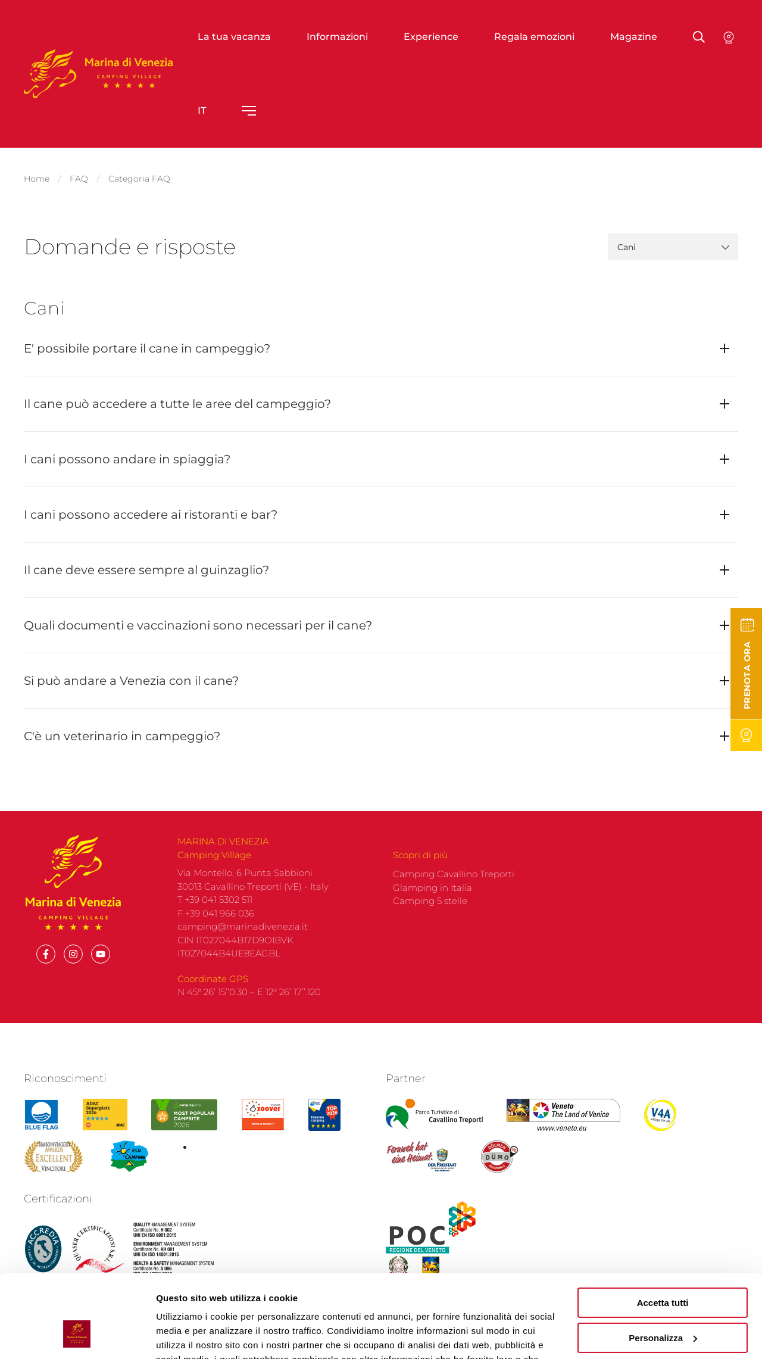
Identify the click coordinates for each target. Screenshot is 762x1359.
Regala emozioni (534, 36)
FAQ (79, 178)
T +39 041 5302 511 (214, 918)
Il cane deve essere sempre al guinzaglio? (146, 570)
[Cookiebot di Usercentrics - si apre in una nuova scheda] (77, 1336)
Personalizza (663, 1266)
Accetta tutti (663, 1232)
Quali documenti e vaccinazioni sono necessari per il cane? (198, 625)
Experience (431, 36)
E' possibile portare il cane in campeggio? (147, 348)
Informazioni (337, 36)
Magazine (633, 36)
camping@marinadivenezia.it (242, 945)
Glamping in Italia (432, 906)
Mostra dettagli (188, 1335)
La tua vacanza (234, 36)
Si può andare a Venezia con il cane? (131, 681)
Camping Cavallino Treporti (453, 893)
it (202, 110)
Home (36, 178)
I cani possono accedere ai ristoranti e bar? (150, 514)
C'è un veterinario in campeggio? (122, 736)
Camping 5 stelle (430, 919)
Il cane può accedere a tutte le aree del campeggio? (177, 404)
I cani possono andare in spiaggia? (127, 459)
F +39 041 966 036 (215, 932)
